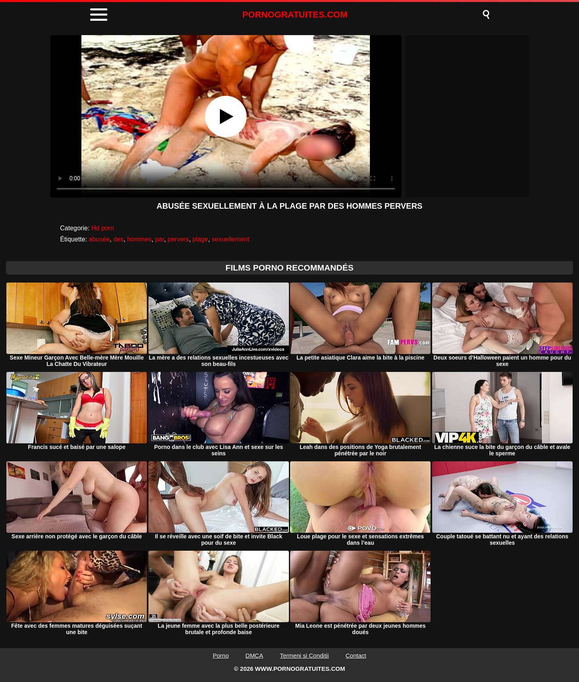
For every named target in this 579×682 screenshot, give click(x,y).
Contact (356, 655)
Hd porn (102, 228)
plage (200, 239)
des (118, 239)
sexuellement (230, 239)
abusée (99, 239)
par (159, 239)
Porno (221, 655)
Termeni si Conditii (304, 655)
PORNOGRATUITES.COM (295, 15)
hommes (139, 239)
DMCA (254, 655)
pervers (178, 239)
